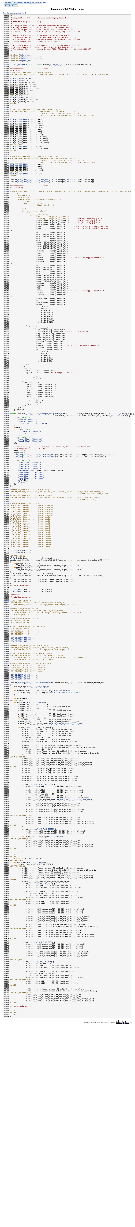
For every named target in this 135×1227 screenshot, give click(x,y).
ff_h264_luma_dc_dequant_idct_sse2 (32, 215)
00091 (6, 227)
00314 (6, 748)
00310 (6, 739)
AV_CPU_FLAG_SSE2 (44, 938)
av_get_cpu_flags (37, 821)
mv (123, 493)
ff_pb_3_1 (57, 75)
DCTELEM (53, 213)
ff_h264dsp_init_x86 (25, 816)
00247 (6, 592)
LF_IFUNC (14, 685)
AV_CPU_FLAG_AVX (55, 1001)
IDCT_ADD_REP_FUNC (18, 140)
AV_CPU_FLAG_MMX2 (64, 826)
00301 (6, 718)
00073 (6, 185)
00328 (6, 781)
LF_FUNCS (14, 657)
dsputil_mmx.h (26, 70)
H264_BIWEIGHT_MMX (18, 767)
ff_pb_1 (28, 505)
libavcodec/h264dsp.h (30, 68)
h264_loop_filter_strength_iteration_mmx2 (34, 543)
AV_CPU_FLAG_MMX (37, 840)
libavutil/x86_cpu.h (30, 65)
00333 (6, 793)
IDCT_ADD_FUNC (16, 91)
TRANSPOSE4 (23, 561)
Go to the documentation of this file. (15, 13)
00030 (6, 84)
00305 (6, 727)
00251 (6, 601)
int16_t (58, 493)
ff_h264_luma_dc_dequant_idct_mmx (31, 213)
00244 (6, 585)
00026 (6, 75)
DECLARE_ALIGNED (17, 75)
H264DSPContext (43, 816)
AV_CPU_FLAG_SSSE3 (44, 992)
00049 (6, 128)
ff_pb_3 (42, 505)
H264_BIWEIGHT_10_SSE (20, 807)
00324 (6, 772)
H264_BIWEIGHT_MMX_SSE (21, 762)
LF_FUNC (13, 667)
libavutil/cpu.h (28, 63)
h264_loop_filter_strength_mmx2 (37, 493)
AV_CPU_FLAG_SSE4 (44, 1128)
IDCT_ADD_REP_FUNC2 (19, 194)
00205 (6, 493)
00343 (6, 816)
